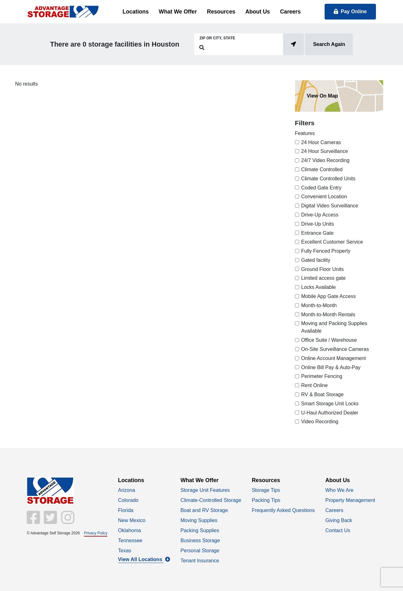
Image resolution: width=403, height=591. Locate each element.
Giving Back (338, 520)
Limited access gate (323, 278)
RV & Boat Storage (322, 394)
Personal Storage (199, 550)
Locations (135, 11)
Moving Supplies (198, 520)
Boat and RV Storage (204, 510)
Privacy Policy (96, 533)
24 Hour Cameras (321, 142)
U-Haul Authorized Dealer (329, 412)
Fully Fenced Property (326, 251)
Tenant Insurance (199, 560)
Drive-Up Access (319, 214)
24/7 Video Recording (325, 160)
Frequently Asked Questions (283, 510)
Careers (290, 11)
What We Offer (178, 11)
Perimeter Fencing (322, 376)
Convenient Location (324, 196)
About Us (257, 11)
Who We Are (339, 490)
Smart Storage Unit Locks (330, 403)
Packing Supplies (199, 530)
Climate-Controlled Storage (210, 500)
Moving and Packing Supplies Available (334, 327)
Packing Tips (266, 500)
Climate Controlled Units (328, 178)
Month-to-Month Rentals (328, 314)
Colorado (128, 500)
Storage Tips (266, 490)
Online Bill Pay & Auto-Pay (331, 367)
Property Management (350, 500)
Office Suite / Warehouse (329, 340)
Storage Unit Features (205, 490)
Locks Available (318, 287)
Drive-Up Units (317, 224)
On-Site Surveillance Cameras (335, 349)
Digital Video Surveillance (329, 205)
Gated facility (315, 260)
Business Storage (200, 540)
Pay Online (350, 11)
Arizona (126, 490)
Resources (221, 11)
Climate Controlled (322, 169)
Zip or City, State (217, 38)
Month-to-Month (319, 305)
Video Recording (319, 421)
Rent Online (314, 385)
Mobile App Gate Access (328, 296)
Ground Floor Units (322, 269)
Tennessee (130, 540)
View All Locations (144, 559)
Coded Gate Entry (321, 187)
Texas (124, 550)
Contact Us (337, 530)
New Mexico (131, 520)
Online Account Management (333, 358)
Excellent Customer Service (332, 242)
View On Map (322, 95)
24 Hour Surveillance (324, 151)
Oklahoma (129, 530)
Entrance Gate (317, 233)
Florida (125, 510)
